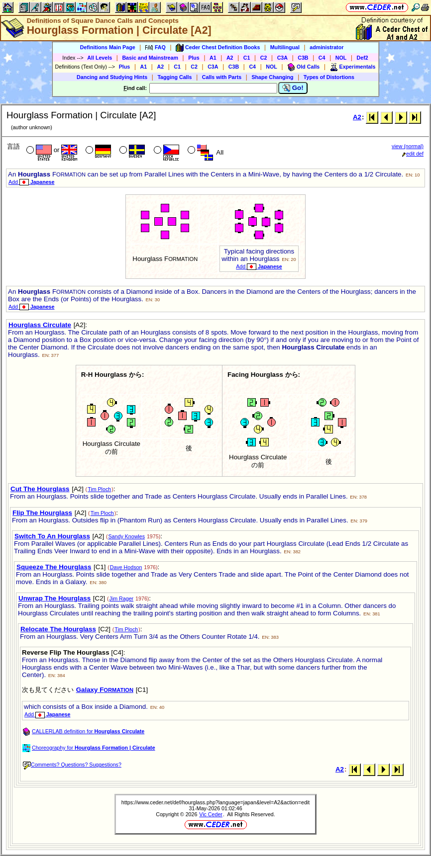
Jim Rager (121, 598)
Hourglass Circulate (39, 325)
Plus (194, 58)
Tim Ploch (99, 489)
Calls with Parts (221, 77)
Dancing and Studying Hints (112, 77)
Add (31, 182)
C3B (303, 58)
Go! (293, 88)
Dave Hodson (126, 567)
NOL (341, 58)
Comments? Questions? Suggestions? (72, 765)
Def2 (362, 58)
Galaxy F (104, 689)
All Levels (99, 58)
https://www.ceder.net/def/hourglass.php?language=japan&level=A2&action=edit (215, 802)
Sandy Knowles (126, 536)
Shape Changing (272, 77)
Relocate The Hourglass (58, 629)
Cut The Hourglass (39, 489)
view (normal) (408, 146)
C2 (263, 58)
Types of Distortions (329, 77)
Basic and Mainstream (150, 58)
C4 (322, 58)
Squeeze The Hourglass (53, 567)
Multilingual (285, 47)
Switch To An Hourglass (52, 536)
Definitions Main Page (107, 47)
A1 (213, 58)
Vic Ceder (210, 814)
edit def (413, 154)
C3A (282, 58)
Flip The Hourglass (42, 512)
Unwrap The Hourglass (54, 598)
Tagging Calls (174, 77)
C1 (246, 58)
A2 (229, 58)
